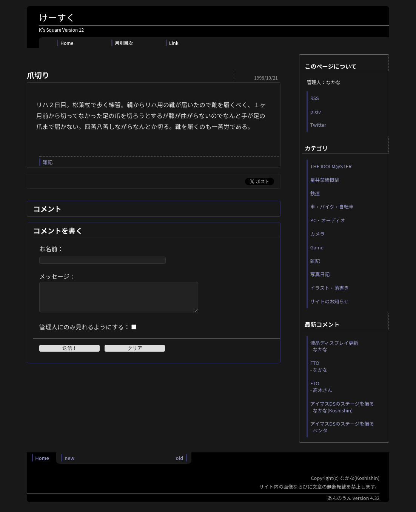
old (179, 457)
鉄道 (315, 193)
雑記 (47, 162)
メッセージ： (57, 276)
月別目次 (124, 43)
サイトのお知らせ (329, 301)
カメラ (317, 233)
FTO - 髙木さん (321, 387)
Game (317, 247)
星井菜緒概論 (324, 179)
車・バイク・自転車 (332, 206)
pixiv (315, 111)
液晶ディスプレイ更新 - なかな (334, 346)
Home (66, 43)
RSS (314, 97)
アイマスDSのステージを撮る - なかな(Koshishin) (342, 407)
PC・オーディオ (327, 220)
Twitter (318, 124)
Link (174, 43)
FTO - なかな (319, 366)
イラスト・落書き (329, 287)
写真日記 (320, 274)
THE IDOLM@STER (331, 166)
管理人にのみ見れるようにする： (84, 332)
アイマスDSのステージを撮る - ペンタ (342, 427)
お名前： (51, 248)
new (69, 457)
